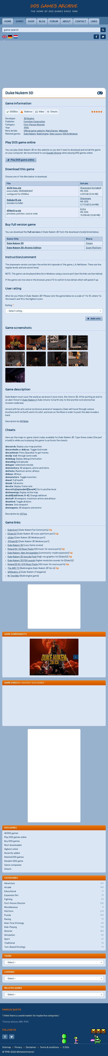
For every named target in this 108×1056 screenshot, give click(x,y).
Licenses (9, 971)
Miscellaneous (54, 907)
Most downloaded (12, 845)
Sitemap (6, 1047)
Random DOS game (13, 861)
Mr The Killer (13, 576)
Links (94, 21)
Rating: (9, 305)
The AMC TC (13, 568)
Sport (54, 939)
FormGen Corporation (34, 121)
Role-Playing (54, 927)
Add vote (96, 318)
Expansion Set (54, 895)
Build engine (43, 134)
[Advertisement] (54, 62)
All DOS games (11, 833)
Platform (54, 911)
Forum (54, 21)
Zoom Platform (93, 248)
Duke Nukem (30, 134)
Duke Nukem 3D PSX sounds (21, 560)
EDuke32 (12, 534)
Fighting (54, 899)
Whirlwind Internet (25, 1052)
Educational (54, 891)
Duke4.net (13, 530)
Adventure (54, 883)
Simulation (54, 935)
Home (7, 21)
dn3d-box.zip (14, 188)
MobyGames (52, 131)
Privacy (18, 1047)
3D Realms (29, 118)
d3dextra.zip (14, 210)
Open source (56, 134)
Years (7, 955)
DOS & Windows (70, 134)
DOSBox (14, 111)
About (67, 21)
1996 (26, 127)
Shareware (85, 198)
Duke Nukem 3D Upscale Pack (22, 556)
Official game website (34, 131)
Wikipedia (63, 131)
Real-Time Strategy (54, 923)
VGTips (23, 514)
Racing (54, 919)
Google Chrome (53, 153)
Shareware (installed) (90, 188)
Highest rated (11, 849)
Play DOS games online (15, 837)
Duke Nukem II (29, 400)
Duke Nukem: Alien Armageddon (23, 553)
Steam (89, 243)
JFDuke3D (13, 541)
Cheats (7, 869)
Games (19, 21)
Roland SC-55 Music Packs (21, 549)
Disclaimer (31, 1047)
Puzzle (54, 915)
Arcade (54, 887)
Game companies (12, 865)
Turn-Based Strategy (54, 947)
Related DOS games (14, 857)
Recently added (12, 853)
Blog (42, 21)
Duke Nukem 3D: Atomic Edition (24, 248)
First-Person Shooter (34, 124)
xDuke (11, 537)
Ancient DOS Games (32, 682)
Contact (80, 21)
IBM (21, 1022)
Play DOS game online (22, 160)
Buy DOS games (12, 841)
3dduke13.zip (14, 200)
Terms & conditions (49, 1047)
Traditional (54, 943)
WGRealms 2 (14, 572)
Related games (13, 987)
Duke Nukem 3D (15, 243)
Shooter (54, 931)
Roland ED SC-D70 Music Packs (23, 564)
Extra (83, 209)
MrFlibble (24, 421)
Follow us (9, 1029)
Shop (31, 21)
